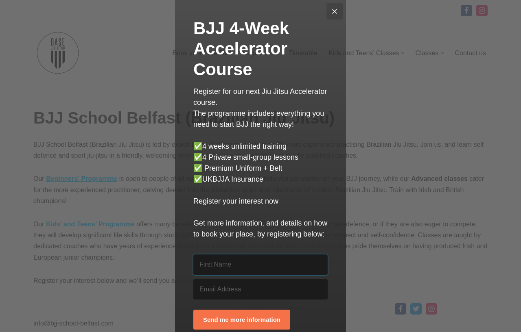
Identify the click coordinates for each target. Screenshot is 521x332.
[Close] (334, 11)
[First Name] (260, 264)
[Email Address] (260, 289)
